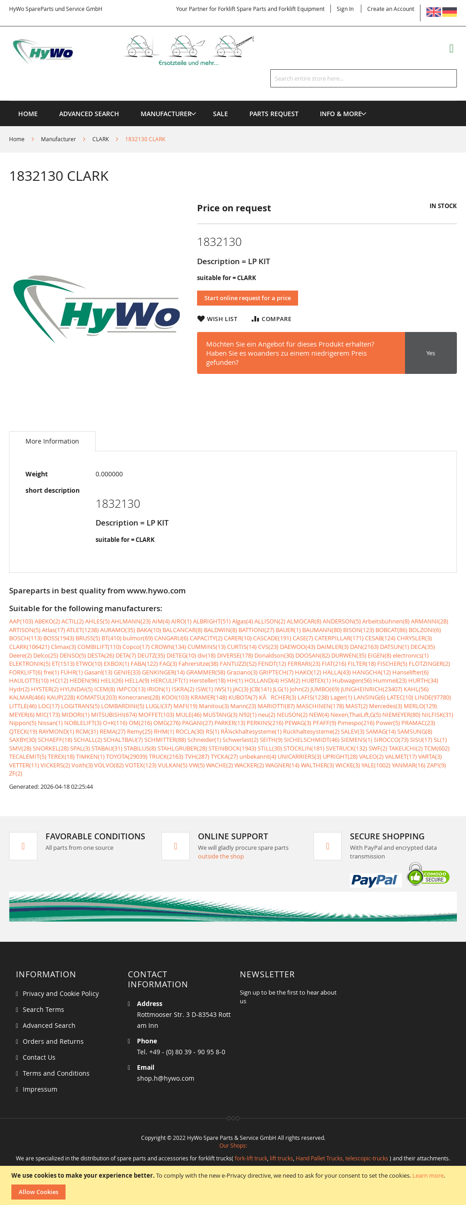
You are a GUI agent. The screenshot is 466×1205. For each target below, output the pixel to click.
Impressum (40, 1089)
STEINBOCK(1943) (232, 748)
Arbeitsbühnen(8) (386, 621)
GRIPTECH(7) (276, 672)
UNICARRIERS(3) (299, 756)
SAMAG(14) (381, 731)
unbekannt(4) (257, 756)
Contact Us (39, 1057)
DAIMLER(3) (333, 647)
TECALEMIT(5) (27, 756)
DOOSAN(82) (312, 655)
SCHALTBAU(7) (123, 739)
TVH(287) (197, 756)
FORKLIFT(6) (25, 672)
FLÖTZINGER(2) (429, 663)
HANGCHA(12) (371, 672)
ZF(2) (15, 773)
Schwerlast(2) (240, 739)
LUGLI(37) (159, 706)
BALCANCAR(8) (182, 630)
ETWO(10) (89, 663)
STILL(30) (270, 748)
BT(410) (111, 638)
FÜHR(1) (72, 672)
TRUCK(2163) (166, 756)
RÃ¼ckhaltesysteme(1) (251, 731)
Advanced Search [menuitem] (89, 113)
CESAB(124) (380, 638)
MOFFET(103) (156, 714)
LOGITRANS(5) (80, 706)
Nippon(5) (22, 723)
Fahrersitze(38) (198, 663)
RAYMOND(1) (56, 731)
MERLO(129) (420, 706)
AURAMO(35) (117, 630)
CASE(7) (303, 638)
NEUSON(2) (292, 714)
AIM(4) (161, 621)
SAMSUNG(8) (414, 731)
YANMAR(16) (408, 765)
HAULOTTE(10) (29, 680)
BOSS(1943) (58, 638)
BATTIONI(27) (256, 630)
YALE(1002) (375, 765)
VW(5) (197, 765)
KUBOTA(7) (243, 697)
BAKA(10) (149, 630)
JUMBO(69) (324, 689)
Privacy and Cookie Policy (61, 993)
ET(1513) (63, 663)
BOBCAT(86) (391, 630)
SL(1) (440, 739)
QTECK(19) (23, 731)
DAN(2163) (364, 647)
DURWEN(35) (348, 655)
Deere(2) (20, 655)
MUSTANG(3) (220, 714)
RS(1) (212, 731)
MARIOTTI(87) (276, 706)
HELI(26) (112, 680)
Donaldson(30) (274, 655)
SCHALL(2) (88, 739)
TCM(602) (437, 748)
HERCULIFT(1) (169, 680)
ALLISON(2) (269, 621)
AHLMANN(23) (131, 621)
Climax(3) (63, 647)
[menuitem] (166, 114)
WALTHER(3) (317, 765)
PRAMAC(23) (418, 723)
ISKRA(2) (183, 689)
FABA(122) (144, 663)
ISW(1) (204, 689)
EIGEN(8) (379, 655)
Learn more (428, 1175)
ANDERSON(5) (342, 621)
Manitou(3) (214, 706)
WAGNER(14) (282, 765)
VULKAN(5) (172, 765)
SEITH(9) (271, 739)
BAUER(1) (288, 630)
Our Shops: (233, 1145)
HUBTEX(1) (316, 680)
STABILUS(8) (140, 748)
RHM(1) (164, 731)
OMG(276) (167, 723)
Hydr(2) (19, 689)
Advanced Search (49, 1025)
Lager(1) (341, 697)
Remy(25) (139, 731)
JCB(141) (261, 689)
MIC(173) (48, 714)
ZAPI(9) (436, 765)
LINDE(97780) (433, 697)
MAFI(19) (185, 706)
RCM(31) (87, 731)
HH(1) (235, 680)
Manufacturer (58, 139)
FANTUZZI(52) (238, 663)
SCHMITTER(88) (165, 739)
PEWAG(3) (298, 723)
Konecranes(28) (139, 697)
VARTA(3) (430, 756)
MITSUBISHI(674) (114, 714)
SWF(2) (378, 748)
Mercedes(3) (385, 706)
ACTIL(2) (72, 621)
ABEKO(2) (47, 621)
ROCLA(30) (190, 731)
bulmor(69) (138, 638)
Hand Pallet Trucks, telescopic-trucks (342, 1158)
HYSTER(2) (45, 689)
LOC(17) (49, 706)
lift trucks (281, 1158)
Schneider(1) (204, 739)
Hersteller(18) (207, 680)
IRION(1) (158, 689)
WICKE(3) (347, 765)
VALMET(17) (401, 756)
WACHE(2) (219, 765)
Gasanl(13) (98, 672)
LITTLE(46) (23, 706)
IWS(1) (223, 689)
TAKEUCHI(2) (406, 748)
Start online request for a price (247, 298)
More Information (52, 441)
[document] (234, 1185)
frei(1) (51, 672)
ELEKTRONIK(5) (30, 663)
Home (17, 139)
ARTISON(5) (25, 630)
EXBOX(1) (116, 663)
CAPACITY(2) (206, 638)
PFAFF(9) (324, 723)
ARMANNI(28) (429, 621)
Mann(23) (243, 706)
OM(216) (140, 723)
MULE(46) (189, 714)
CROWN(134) (168, 647)
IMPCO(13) (131, 689)
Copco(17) (136, 647)
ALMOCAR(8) (304, 621)
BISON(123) (358, 630)
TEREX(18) (61, 756)
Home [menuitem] (28, 113)
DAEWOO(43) (297, 647)
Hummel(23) (390, 680)
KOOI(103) (175, 697)
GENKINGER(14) (163, 672)
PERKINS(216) (265, 723)
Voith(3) (82, 765)
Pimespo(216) (356, 723)
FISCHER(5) (392, 663)
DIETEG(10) (181, 655)
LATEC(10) (400, 697)
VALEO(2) (371, 756)
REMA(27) (113, 731)
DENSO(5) (73, 655)
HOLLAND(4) (261, 680)
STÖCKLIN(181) (304, 748)
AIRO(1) (181, 621)
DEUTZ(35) (151, 655)
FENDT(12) (272, 663)
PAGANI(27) (197, 723)
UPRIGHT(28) (340, 756)
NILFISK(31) (437, 714)
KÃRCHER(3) (277, 697)
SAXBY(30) (22, 739)
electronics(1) (411, 655)
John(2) (299, 689)
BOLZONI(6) (425, 630)
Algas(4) (242, 621)
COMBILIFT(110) (99, 647)
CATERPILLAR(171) (339, 638)
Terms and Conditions (56, 1073)
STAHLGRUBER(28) (182, 748)
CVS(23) (268, 647)
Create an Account (390, 8)
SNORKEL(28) (51, 748)
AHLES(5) (97, 621)
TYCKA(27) (224, 756)
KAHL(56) (416, 689)
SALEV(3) (353, 731)
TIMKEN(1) (90, 756)
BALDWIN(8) (220, 630)
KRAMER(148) (209, 697)
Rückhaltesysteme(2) (311, 731)
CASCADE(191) (272, 638)
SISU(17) (421, 739)
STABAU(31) (106, 748)
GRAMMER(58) (205, 672)
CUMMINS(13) (206, 647)
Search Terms (43, 1009)
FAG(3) (168, 663)
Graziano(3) (242, 672)
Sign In (345, 8)
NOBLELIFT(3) (82, 723)
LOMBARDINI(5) (122, 706)
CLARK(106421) (29, 647)
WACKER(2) (249, 765)
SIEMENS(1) (356, 739)
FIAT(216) (334, 663)
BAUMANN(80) (322, 630)
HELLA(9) (137, 680)
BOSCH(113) (25, 638)
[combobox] (363, 78)
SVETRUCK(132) (346, 748)
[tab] (52, 441)
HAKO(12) (308, 672)
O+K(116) (115, 723)
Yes (430, 353)
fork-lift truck (251, 1158)
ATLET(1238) (82, 630)
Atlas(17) (53, 630)
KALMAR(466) (27, 697)
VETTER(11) (24, 765)
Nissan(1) (50, 723)
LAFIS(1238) (313, 697)
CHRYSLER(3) (414, 638)
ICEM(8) (104, 689)
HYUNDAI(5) (76, 689)
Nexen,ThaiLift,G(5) (355, 714)
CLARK (100, 139)
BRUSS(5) (88, 638)
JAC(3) (240, 689)
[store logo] (143, 50)
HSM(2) (290, 680)
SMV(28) (20, 748)
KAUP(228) (61, 697)
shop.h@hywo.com (165, 1078)
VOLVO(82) (109, 765)
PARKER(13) (229, 723)
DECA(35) (422, 647)
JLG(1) (281, 689)
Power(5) (388, 723)
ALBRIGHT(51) (212, 621)
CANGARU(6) (171, 638)
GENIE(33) (127, 672)
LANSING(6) (369, 697)
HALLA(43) (337, 672)
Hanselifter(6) (410, 672)
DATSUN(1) (394, 647)
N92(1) (248, 714)
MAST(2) (356, 706)
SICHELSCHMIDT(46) (311, 739)
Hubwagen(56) (352, 680)
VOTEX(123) (141, 765)
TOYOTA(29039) (126, 756)
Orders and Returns (53, 1041)
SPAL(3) (80, 748)
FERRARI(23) (304, 663)
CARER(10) (238, 638)
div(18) (207, 655)
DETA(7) (126, 655)
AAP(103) (21, 621)
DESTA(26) (100, 655)
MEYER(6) (22, 714)
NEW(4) (319, 714)
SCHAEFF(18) (55, 739)
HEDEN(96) (84, 680)
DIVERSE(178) (235, 655)
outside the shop (221, 856)
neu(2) (266, 714)
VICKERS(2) (55, 765)
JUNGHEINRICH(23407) (371, 689)
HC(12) (59, 680)
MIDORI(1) (75, 714)
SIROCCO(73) (391, 739)
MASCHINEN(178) (320, 706)
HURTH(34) (423, 680)
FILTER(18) (362, 663)
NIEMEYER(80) (401, 714)
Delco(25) (45, 655)
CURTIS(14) (242, 647)
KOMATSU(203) (96, 697)
